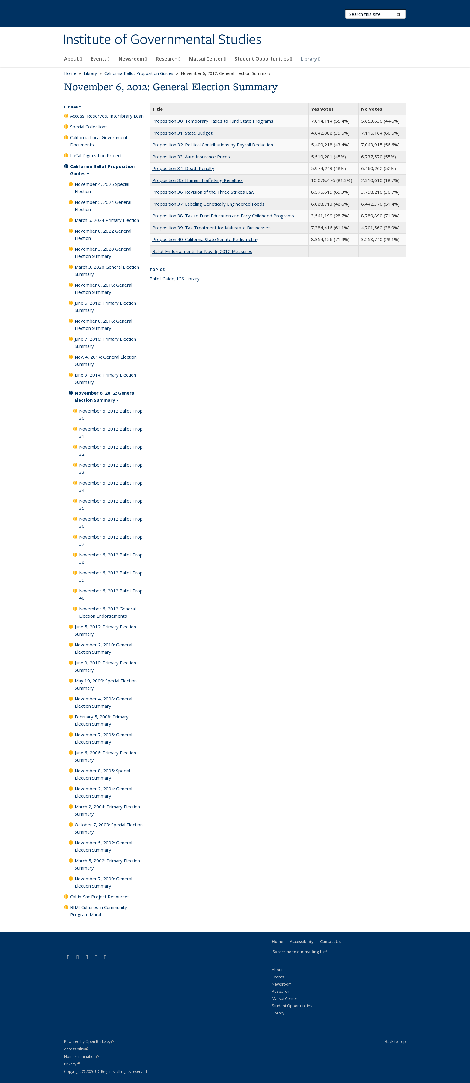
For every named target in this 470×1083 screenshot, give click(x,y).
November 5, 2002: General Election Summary (103, 846)
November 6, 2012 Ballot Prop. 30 (111, 414)
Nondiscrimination (81, 1056)
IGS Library (188, 279)
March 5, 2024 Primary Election (107, 220)
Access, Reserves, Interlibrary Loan (107, 116)
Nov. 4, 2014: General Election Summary (106, 360)
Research (168, 58)
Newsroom (133, 58)
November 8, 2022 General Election (103, 234)
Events (100, 58)
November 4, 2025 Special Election (102, 187)
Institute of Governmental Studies (162, 40)
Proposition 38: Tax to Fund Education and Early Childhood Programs (223, 216)
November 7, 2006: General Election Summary (103, 738)
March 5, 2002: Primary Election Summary (107, 864)
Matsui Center (207, 58)
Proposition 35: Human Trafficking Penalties (197, 180)
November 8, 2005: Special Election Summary (102, 774)
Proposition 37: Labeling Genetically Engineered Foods (208, 204)
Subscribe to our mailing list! (299, 951)
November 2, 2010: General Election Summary (103, 648)
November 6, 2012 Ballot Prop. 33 (111, 468)
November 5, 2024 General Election (103, 205)
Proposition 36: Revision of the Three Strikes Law (203, 192)
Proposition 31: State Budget (182, 133)
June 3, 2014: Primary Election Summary (105, 378)
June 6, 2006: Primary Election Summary (105, 756)
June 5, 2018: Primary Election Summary (105, 306)
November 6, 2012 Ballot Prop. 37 (111, 540)
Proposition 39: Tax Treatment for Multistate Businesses (211, 228)
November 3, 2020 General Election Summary (103, 252)
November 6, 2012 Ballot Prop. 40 (111, 594)
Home (70, 73)
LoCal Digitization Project (96, 155)
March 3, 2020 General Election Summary (107, 270)
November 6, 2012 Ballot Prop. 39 (111, 576)
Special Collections (89, 127)
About (73, 58)
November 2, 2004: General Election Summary (103, 792)
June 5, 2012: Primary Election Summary (105, 630)
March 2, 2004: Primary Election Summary (107, 810)
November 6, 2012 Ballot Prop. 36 (111, 522)
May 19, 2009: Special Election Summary (106, 684)
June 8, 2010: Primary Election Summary (105, 666)
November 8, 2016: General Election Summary (103, 324)
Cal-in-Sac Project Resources (100, 897)
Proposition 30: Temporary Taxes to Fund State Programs (212, 121)
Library (310, 58)
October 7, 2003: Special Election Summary (109, 828)
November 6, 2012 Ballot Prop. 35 (111, 504)
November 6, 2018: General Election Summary (103, 288)
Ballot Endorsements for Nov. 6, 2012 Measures (202, 251)
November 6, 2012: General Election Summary (105, 398)
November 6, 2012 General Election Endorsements (107, 612)
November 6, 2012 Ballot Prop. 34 (111, 486)
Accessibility (302, 941)
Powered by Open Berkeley (89, 1041)
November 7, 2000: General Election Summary (103, 882)
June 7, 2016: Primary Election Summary (105, 342)
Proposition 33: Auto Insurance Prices (191, 157)
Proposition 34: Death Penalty (183, 168)
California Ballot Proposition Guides (138, 73)
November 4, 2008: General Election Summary (103, 702)
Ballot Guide (162, 279)
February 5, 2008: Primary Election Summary (102, 720)
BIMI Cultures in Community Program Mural (98, 910)
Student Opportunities (263, 58)
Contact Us (330, 941)
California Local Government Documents (99, 141)
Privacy (72, 1064)
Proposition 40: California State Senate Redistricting (205, 239)
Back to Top (395, 1041)
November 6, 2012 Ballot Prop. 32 (111, 450)
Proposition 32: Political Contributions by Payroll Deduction (212, 145)
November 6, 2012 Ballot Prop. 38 (111, 558)
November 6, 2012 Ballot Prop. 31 (111, 432)
